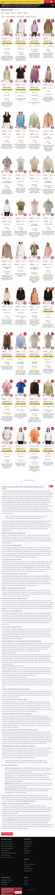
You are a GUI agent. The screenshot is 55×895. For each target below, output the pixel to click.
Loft (7, 316)
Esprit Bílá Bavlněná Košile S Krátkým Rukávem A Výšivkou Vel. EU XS (48, 371)
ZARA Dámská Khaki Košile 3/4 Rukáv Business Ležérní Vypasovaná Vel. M (48, 55)
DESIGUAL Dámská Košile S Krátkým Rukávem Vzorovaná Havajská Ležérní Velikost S (34, 279)
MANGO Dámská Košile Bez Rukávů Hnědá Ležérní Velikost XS (7, 368)
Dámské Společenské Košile (7, 846)
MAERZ (48, 270)
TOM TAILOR (6, 412)
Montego (34, 98)
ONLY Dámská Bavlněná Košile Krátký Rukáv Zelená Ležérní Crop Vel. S (48, 233)
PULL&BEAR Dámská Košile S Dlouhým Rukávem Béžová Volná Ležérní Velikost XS (7, 277)
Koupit (4, 38)
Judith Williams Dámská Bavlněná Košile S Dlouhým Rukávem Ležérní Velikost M (48, 415)
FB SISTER (34, 49)
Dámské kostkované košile (6, 848)
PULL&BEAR (6, 271)
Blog (25, 862)
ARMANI (34, 366)
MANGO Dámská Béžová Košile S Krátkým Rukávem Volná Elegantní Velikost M (34, 190)
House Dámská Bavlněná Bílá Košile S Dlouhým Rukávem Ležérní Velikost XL (20, 58)
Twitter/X (26, 882)
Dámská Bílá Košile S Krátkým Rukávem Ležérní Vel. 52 (20, 464)
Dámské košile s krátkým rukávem (8, 852)
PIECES (20, 227)
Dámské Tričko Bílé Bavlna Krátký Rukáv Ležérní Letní (48, 464)
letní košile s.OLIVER (42, 718)
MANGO (34, 184)
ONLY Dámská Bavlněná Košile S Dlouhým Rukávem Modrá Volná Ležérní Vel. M (20, 146)
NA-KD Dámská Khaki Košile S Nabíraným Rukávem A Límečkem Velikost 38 (7, 104)
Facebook (26, 880)
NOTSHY (34, 413)
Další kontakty (4, 884)
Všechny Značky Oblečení (29, 864)
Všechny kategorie (7, 833)
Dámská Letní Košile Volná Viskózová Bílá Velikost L (20, 275)
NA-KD (7, 98)
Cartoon (7, 52)
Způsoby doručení (28, 844)
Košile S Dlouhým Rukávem (7, 841)
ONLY (6, 140)
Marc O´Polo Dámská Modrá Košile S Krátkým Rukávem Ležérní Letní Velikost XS (20, 415)
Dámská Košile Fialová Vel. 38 (34, 103)
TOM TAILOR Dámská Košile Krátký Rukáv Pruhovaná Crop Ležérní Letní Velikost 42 (7, 418)
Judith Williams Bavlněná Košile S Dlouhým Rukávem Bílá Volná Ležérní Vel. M (48, 191)
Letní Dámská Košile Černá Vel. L (20, 99)
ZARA (48, 49)
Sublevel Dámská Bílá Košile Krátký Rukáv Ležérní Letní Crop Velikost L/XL (7, 466)
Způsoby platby (27, 846)
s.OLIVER (20, 366)
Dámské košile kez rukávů (7, 857)
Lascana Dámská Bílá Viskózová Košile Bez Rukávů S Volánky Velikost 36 (34, 234)
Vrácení (25, 848)
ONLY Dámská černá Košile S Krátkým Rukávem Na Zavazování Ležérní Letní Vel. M (6, 146)
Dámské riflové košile (5, 855)
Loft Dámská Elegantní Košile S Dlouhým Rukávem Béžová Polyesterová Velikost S (7, 321)
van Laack (34, 462)
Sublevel (6, 460)
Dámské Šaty (27, 852)
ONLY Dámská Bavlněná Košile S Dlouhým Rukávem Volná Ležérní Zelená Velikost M (34, 146)
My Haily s (21, 184)
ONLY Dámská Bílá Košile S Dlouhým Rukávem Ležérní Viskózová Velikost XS (7, 233)
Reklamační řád (27, 870)
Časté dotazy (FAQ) (28, 841)
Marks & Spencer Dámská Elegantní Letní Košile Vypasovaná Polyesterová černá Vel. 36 (21, 322)
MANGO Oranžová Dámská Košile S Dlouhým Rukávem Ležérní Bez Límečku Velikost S (34, 322)
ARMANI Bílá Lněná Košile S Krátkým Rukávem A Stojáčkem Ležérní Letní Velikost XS (34, 372)
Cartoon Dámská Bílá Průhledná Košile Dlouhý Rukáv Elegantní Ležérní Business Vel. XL (7, 58)
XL (50, 453)
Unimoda (20, 95)
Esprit (48, 365)
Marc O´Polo (20, 410)
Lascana (34, 228)
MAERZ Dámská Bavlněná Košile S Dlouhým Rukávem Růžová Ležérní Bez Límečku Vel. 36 (48, 277)
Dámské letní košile (5, 850)
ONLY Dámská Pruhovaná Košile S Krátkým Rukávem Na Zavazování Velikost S (6, 191)
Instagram (26, 884)
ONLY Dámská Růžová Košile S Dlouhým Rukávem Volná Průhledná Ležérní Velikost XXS (48, 148)
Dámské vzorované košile (6, 844)
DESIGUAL (34, 273)
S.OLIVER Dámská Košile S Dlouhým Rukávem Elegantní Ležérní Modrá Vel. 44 (20, 372)
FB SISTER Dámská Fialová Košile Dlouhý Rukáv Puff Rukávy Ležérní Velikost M (34, 55)
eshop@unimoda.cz (5, 882)
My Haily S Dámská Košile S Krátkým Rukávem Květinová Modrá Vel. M (21, 190)
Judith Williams (48, 185)
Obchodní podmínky (28, 868)
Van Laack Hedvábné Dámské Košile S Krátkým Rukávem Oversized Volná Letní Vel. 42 (34, 469)
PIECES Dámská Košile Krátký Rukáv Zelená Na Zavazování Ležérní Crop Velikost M (20, 233)
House (20, 52)
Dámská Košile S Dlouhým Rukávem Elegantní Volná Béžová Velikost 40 (48, 99)
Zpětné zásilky (27, 850)
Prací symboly (27, 866)
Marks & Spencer (20, 316)
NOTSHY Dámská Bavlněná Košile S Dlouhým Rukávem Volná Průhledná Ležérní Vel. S (34, 419)
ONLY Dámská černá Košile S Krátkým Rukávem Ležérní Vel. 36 (48, 326)
